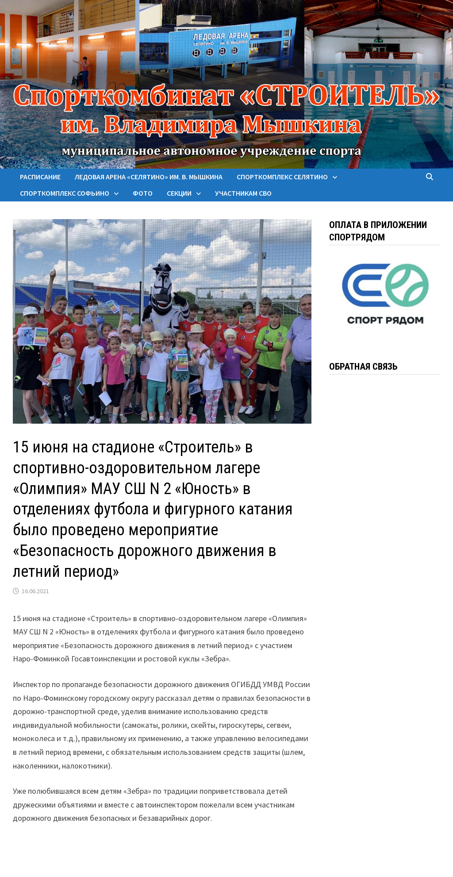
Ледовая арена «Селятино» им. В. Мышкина (149, 176)
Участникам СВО (243, 193)
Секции (179, 193)
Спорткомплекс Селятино (282, 176)
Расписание (40, 176)
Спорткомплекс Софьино (64, 193)
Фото (143, 193)
